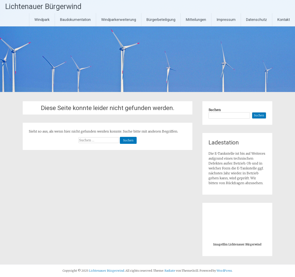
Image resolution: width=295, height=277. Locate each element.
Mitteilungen (196, 19)
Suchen (215, 110)
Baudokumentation (75, 19)
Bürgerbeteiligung (160, 19)
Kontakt (283, 19)
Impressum (226, 19)
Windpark (42, 19)
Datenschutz (256, 19)
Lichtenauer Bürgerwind (43, 6)
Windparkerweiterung (118, 19)
